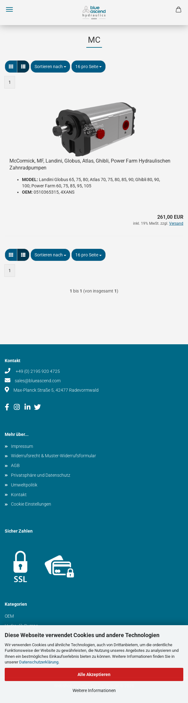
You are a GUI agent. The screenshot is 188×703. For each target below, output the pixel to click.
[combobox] (50, 66)
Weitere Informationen (94, 690)
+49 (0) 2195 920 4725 (37, 371)
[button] (11, 66)
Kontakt (19, 494)
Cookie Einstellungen (31, 504)
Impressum (22, 446)
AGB (15, 465)
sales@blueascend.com (38, 380)
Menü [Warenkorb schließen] (9, 9)
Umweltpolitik (24, 484)
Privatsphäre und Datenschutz (40, 475)
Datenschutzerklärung (38, 662)
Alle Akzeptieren (94, 674)
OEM (9, 616)
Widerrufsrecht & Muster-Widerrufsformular (53, 455)
